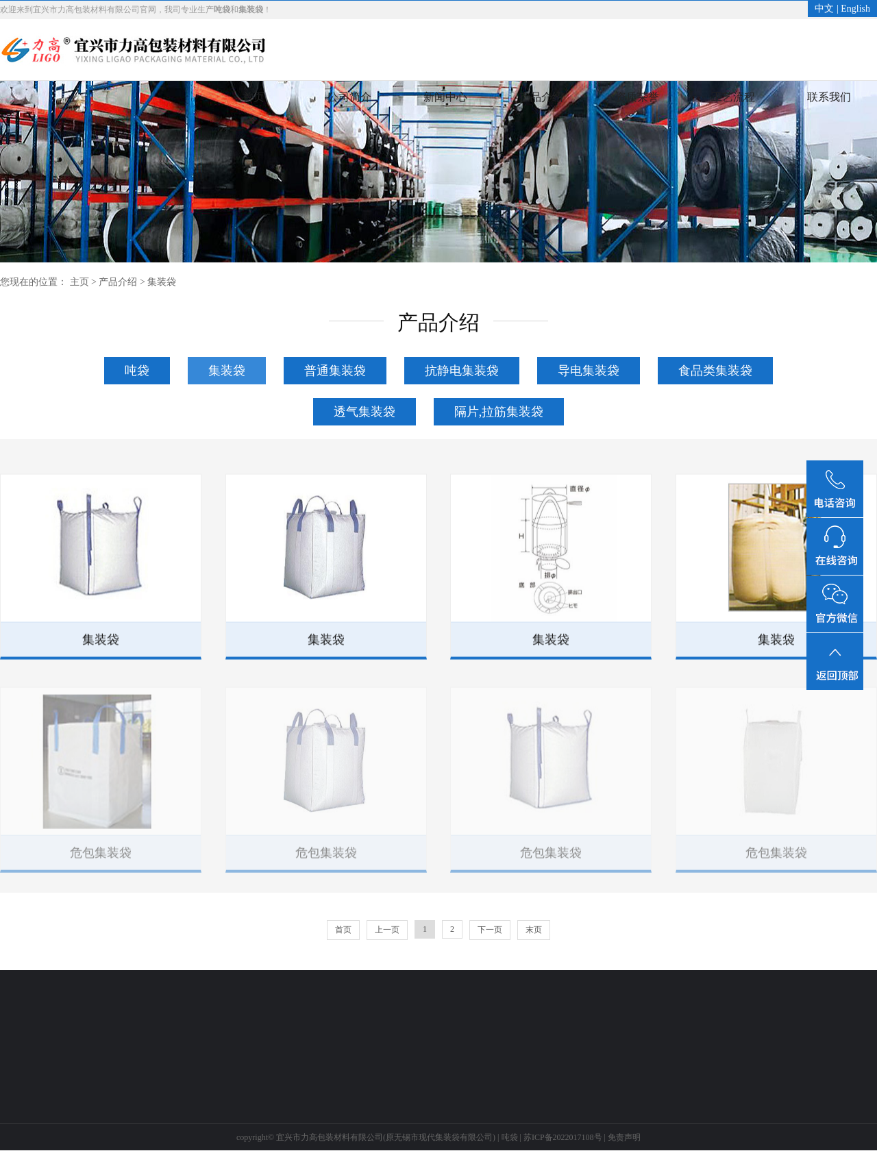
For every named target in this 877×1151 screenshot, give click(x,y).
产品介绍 (541, 97)
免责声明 (624, 1137)
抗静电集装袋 (462, 371)
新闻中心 (445, 97)
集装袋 (161, 282)
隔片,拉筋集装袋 (499, 412)
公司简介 (349, 97)
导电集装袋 (588, 371)
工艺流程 (733, 97)
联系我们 (829, 97)
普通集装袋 (335, 371)
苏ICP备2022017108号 (562, 1137)
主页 (79, 282)
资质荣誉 (637, 97)
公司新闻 (18, 1034)
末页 (534, 930)
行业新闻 (18, 1055)
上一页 (387, 930)
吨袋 (137, 371)
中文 (824, 8)
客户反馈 (333, 1055)
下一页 (490, 930)
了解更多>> (128, 1075)
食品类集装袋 (715, 371)
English (855, 8)
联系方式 (333, 1034)
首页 (253, 97)
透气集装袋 (364, 412)
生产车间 (228, 1055)
